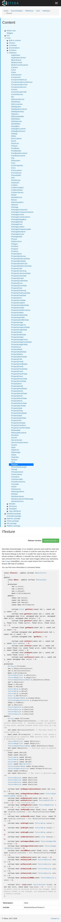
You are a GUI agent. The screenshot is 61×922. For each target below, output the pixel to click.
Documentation (17, 11)
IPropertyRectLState (19, 403)
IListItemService (17, 192)
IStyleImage (15, 452)
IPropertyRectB (17, 386)
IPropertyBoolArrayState (20, 259)
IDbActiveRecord (17, 99)
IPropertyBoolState (18, 261)
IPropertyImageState (19, 330)
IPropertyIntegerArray (19, 340)
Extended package (14, 516)
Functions (12, 50)
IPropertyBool (16, 254)
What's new (11, 31)
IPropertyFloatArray (18, 290)
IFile (12, 158)
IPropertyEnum (17, 283)
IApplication (15, 55)
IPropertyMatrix (17, 354)
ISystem (14, 460)
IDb (12, 97)
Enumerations (14, 48)
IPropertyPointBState (19, 364)
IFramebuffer (16, 175)
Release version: (35, 541)
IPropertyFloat (16, 288)
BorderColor (25, 764)
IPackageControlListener (20, 217)
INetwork (14, 205)
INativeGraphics (17, 202)
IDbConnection (17, 104)
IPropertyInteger (17, 337)
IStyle (13, 447)
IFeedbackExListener (19, 153)
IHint (13, 178)
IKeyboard (15, 183)
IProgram (14, 249)
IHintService (15, 180)
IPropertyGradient (18, 303)
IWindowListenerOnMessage (22, 499)
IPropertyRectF (17, 396)
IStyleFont (15, 450)
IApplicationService (18, 58)
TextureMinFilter (15, 675)
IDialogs (14, 134)
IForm (13, 168)
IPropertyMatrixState (19, 357)
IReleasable (15, 430)
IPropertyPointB (17, 362)
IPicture (14, 239)
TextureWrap (13, 689)
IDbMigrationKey (17, 112)
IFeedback (15, 148)
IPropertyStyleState (18, 418)
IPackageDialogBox (18, 219)
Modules (12, 504)
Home (6, 11)
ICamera (14, 67)
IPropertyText (16, 420)
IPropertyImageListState (20, 327)
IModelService (16, 197)
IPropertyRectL (17, 401)
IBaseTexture (16, 60)
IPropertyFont (16, 298)
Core (38, 11)
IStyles (13, 455)
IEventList (15, 143)
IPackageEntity (17, 222)
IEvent (13, 141)
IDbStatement (16, 121)
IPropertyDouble (17, 278)
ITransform (15, 477)
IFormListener (16, 170)
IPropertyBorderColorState (21, 266)
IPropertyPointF (17, 371)
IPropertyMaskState (18, 352)
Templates (13, 509)
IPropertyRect (16, 384)
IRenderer (15, 435)
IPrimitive (14, 246)
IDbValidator (16, 124)
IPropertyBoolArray (18, 256)
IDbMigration (16, 107)
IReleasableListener (18, 433)
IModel (13, 195)
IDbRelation (15, 119)
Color (10, 696)
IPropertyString (17, 411)
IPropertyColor (16, 268)
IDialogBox (15, 126)
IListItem (14, 185)
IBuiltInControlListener (19, 65)
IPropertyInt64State (18, 335)
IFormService (16, 173)
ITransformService (18, 482)
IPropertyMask (16, 349)
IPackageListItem (17, 227)
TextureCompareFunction (18, 700)
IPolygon (14, 244)
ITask (13, 462)
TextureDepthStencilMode (19, 680)
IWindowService (17, 501)
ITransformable (17, 479)
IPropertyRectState (18, 406)
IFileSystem (15, 161)
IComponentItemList (19, 80)
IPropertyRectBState (19, 389)
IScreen (14, 438)
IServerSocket (16, 440)
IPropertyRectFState (19, 398)
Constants (13, 45)
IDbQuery (15, 114)
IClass (13, 72)
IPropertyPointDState (19, 369)
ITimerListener (16, 474)
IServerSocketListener (19, 442)
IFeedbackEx (16, 151)
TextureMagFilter (15, 678)
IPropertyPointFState (19, 374)
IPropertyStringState (19, 413)
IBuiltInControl (16, 62)
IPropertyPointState (18, 381)
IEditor (13, 136)
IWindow (14, 494)
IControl (14, 89)
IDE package (12, 523)
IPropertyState (16, 408)
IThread (14, 469)
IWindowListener (17, 496)
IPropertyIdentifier (18, 317)
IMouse (14, 200)
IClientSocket (16, 75)
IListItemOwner (17, 190)
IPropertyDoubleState (19, 281)
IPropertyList (16, 347)
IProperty (14, 251)
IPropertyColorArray (18, 271)
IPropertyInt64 (16, 332)
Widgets (10, 33)
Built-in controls (15, 40)
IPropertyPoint (16, 359)
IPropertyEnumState (19, 286)
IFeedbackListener (18, 156)
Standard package (14, 514)
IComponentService (18, 87)
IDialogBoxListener (18, 129)
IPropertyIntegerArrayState (21, 342)
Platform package (13, 526)
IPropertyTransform (18, 425)
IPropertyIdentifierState (20, 320)
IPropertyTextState (18, 423)
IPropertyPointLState (19, 379)
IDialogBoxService (18, 131)
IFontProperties (17, 165)
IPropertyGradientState (20, 305)
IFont (13, 163)
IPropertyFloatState (18, 295)
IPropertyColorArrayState (20, 273)
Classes (12, 43)
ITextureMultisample (19, 467)
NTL (8, 36)
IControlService (17, 94)
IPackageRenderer (18, 232)
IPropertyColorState (18, 276)
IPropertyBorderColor (19, 264)
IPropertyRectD (17, 391)
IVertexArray (16, 489)
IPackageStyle (16, 237)
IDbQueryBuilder (17, 116)
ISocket (14, 445)
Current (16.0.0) (51, 541)
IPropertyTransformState (20, 428)
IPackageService (17, 234)
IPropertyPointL (17, 376)
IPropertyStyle (16, 416)
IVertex (14, 487)
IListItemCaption (17, 188)
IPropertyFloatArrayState (20, 293)
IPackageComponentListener (22, 212)
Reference (29, 11)
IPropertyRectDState (19, 393)
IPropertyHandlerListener (20, 310)
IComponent (16, 77)
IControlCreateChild (18, 92)
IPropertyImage (17, 322)
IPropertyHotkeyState (19, 315)
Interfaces (46, 11)
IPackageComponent (19, 210)
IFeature (14, 146)
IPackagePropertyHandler (21, 229)
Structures (13, 506)
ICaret (13, 70)
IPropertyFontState (18, 300)
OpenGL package (13, 518)
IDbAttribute (15, 102)
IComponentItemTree (19, 85)
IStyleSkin (15, 457)
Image (7, 561)
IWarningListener (17, 492)
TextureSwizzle (14, 707)
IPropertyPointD (17, 366)
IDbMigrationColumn (19, 109)
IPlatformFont (16, 241)
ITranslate (15, 484)
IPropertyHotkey (17, 313)
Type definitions (15, 511)
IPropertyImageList (18, 325)
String (11, 666)
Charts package (13, 521)
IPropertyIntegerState (19, 344)
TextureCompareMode (16, 698)
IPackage (14, 207)
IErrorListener (16, 138)
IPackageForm (16, 224)
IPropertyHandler (17, 308)
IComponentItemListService (21, 82)
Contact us (55, 918)
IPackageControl (17, 214)
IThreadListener (17, 472)
